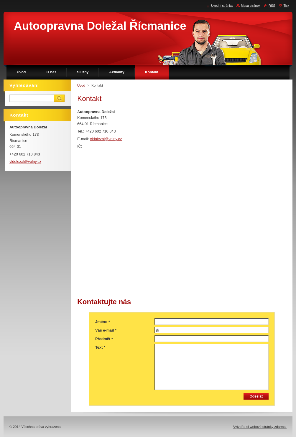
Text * (100, 347)
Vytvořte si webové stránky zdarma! (260, 426)
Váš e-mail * (105, 330)
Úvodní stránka (222, 5)
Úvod (81, 85)
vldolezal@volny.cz (106, 139)
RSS (272, 5)
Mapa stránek (250, 5)
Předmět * (104, 339)
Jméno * (102, 322)
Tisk (286, 5)
